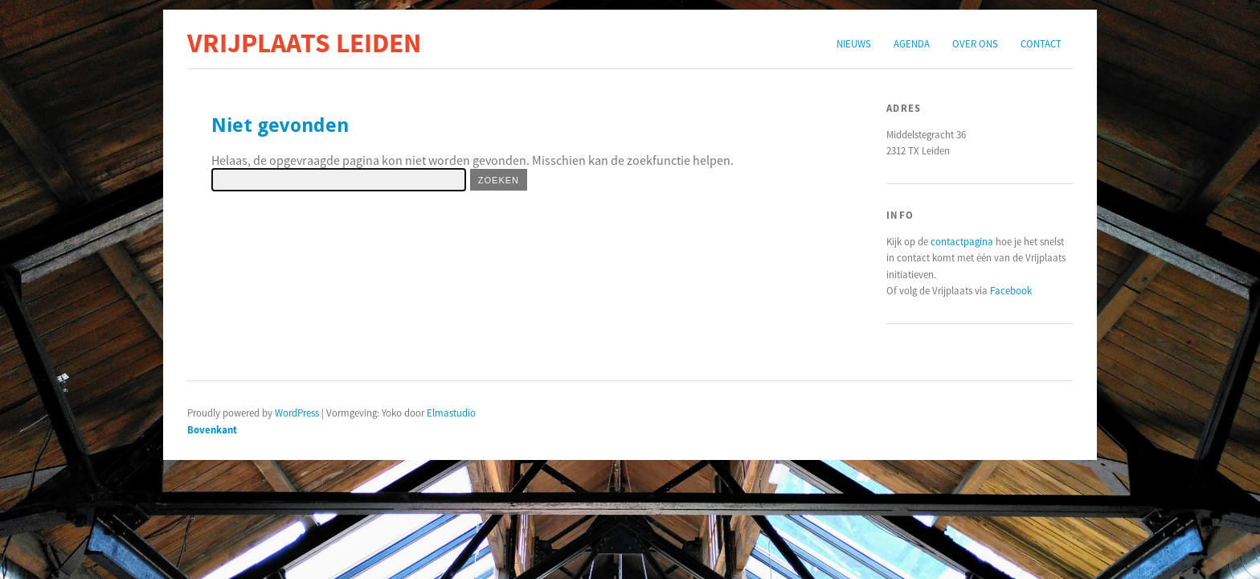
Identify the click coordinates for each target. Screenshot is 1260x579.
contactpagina (962, 241)
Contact (1041, 43)
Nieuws (854, 43)
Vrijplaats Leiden (304, 43)
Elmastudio (451, 412)
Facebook (1011, 290)
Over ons (975, 43)
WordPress (297, 412)
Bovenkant (212, 429)
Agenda (912, 43)
